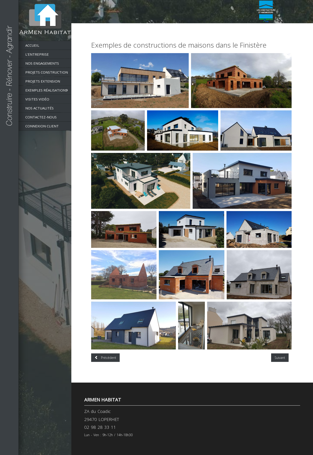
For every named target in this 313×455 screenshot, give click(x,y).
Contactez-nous (41, 117)
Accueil (32, 45)
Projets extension (42, 81)
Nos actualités (39, 108)
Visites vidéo (37, 99)
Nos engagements (42, 63)
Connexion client (42, 126)
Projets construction (46, 72)
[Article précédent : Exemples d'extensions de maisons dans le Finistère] (105, 357)
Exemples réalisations (46, 90)
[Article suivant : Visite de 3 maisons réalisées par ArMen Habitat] (280, 357)
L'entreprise (37, 54)
